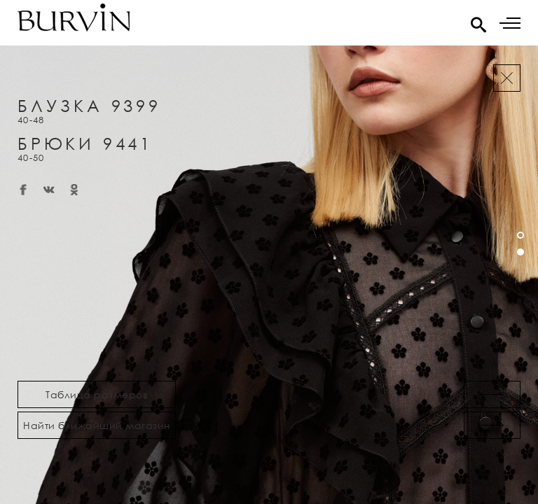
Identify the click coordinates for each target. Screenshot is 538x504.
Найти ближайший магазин (96, 425)
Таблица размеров (97, 394)
